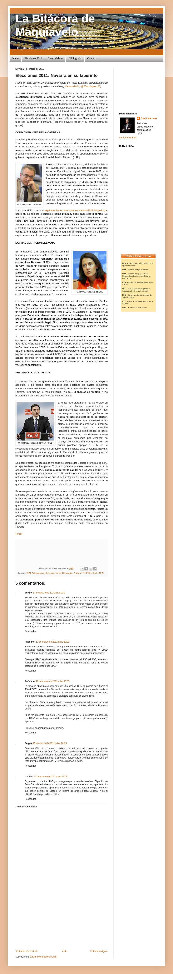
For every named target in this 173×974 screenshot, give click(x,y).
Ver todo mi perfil (127, 137)
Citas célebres (55, 58)
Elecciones (50, 573)
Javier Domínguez (64, 573)
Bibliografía (75, 58)
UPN (101, 573)
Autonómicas (38, 573)
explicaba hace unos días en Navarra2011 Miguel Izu (75, 210)
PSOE (89, 573)
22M (29, 573)
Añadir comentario (27, 806)
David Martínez (149, 118)
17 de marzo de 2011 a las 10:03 (52, 681)
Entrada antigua (98, 951)
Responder (30, 631)
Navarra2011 (72, 86)
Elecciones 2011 (33, 58)
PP (84, 573)
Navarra (77, 573)
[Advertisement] (61, 921)
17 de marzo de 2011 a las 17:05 (50, 776)
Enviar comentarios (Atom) (43, 956)
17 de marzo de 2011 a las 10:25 (50, 743)
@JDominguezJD (91, 86)
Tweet (18, 533)
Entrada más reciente (27, 951)
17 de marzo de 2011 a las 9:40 (49, 592)
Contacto (92, 58)
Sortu (95, 573)
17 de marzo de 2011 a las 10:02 (52, 641)
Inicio (15, 58)
